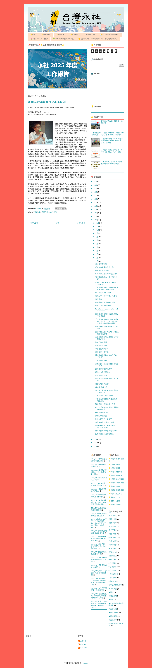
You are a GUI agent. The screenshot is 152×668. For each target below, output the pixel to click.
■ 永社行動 (112, 567)
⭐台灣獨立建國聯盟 (116, 483)
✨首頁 (33, 35)
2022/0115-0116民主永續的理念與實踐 (98, 484)
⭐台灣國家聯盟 (115, 468)
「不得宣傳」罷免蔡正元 (104, 396)
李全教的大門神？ (102, 349)
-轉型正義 (112, 559)
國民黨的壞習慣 (101, 346)
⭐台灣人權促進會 (115, 472)
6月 (97, 244)
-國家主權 (112, 519)
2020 (95, 202)
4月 (97, 251)
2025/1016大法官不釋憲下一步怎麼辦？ (99, 589)
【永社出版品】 (90, 35)
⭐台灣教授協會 (115, 465)
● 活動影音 (112, 578)
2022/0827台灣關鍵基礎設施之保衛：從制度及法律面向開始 (99, 502)
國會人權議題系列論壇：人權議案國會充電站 (107, 333)
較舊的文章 (81, 223)
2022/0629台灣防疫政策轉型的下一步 (99, 496)
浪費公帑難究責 (101, 416)
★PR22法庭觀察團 (115, 585)
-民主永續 (112, 537)
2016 (95, 216)
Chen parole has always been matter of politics (105, 427)
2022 (95, 196)
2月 (97, 258)
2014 (95, 439)
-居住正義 (112, 530)
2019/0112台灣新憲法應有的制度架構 (99, 460)
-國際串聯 (112, 523)
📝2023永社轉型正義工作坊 (109, 35)
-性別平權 (112, 534)
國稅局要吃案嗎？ (102, 375)
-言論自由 (112, 552)
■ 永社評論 (53, 212)
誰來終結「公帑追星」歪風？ (106, 404)
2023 (95, 192)
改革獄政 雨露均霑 (102, 413)
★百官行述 (113, 609)
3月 (97, 254)
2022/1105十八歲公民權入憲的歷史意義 (99, 515)
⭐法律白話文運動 (115, 494)
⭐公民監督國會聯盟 (116, 490)
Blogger (85, 663)
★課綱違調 (113, 616)
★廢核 (111, 592)
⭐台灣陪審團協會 (115, 475)
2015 (95, 220)
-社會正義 (112, 548)
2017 (95, 213)
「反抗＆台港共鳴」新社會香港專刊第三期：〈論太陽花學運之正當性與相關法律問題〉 (107, 321)
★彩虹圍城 (113, 596)
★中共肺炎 (113, 589)
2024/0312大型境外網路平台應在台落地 (99, 532)
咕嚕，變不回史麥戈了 (103, 419)
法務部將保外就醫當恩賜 (104, 434)
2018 (95, 209)
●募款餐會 (112, 581)
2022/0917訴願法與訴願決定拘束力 (99, 509)
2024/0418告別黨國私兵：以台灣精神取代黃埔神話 (99, 539)
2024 (95, 189)
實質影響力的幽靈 (102, 384)
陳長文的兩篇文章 (102, 352)
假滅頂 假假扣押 (101, 387)
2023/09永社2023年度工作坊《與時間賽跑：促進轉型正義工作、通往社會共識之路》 (99, 523)
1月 (97, 261)
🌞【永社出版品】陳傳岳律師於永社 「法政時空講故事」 (98, 39)
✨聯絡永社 (61, 35)
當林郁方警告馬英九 (102, 372)
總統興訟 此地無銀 (102, 270)
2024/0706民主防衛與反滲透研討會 (99, 553)
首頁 (57, 223)
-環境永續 (112, 545)
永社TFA (83, 644)
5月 (97, 247)
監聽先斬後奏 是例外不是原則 (106, 302)
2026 (95, 182)
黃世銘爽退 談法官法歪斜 (104, 422)
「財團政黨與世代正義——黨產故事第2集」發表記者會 (106, 288)
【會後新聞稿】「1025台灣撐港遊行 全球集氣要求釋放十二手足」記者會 (112, 141)
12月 (97, 223)
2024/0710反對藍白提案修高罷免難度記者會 (99, 560)
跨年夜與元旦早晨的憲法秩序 (106, 431)
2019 (95, 206)
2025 (95, 185)
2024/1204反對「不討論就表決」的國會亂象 (99, 573)
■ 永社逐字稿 (113, 574)
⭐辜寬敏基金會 (115, 486)
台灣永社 (83, 641)
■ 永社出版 (112, 563)
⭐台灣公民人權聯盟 (116, 479)
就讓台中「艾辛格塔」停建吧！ (107, 296)
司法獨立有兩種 (101, 264)
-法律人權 (44, 212)
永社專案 (83, 648)
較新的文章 (34, 223)
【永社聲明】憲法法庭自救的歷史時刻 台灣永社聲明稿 (112, 163)
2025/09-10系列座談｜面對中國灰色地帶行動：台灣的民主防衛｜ (98, 581)
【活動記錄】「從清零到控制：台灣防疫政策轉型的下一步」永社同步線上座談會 (108, 134)
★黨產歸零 (113, 620)
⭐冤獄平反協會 (115, 501)
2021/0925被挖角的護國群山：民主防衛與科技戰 (99, 472)
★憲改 (111, 600)
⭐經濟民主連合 (115, 505)
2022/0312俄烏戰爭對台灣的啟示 (99, 490)
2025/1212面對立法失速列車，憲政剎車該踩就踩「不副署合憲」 (99, 604)
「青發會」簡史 (101, 360)
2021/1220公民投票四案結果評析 (99, 479)
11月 (97, 226)
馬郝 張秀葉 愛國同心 (103, 306)
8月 (97, 237)
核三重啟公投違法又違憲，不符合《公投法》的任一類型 (112, 151)
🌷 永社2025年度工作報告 (39, 39)
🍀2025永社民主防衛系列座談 (63, 39)
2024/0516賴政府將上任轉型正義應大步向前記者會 (99, 546)
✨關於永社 (46, 35)
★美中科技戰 (114, 613)
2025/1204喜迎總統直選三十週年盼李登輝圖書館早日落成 (99, 596)
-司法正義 (36, 212)
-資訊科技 (112, 556)
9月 (97, 233)
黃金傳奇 (98, 299)
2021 (95, 199)
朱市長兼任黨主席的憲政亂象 (106, 274)
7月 (97, 240)
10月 (97, 230)
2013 (95, 443)
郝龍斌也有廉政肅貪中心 (104, 267)
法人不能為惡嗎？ (102, 342)
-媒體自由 (112, 527)
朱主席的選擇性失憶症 (103, 293)
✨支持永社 (75, 35)
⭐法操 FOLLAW (114, 497)
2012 (95, 446)
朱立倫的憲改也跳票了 (103, 369)
